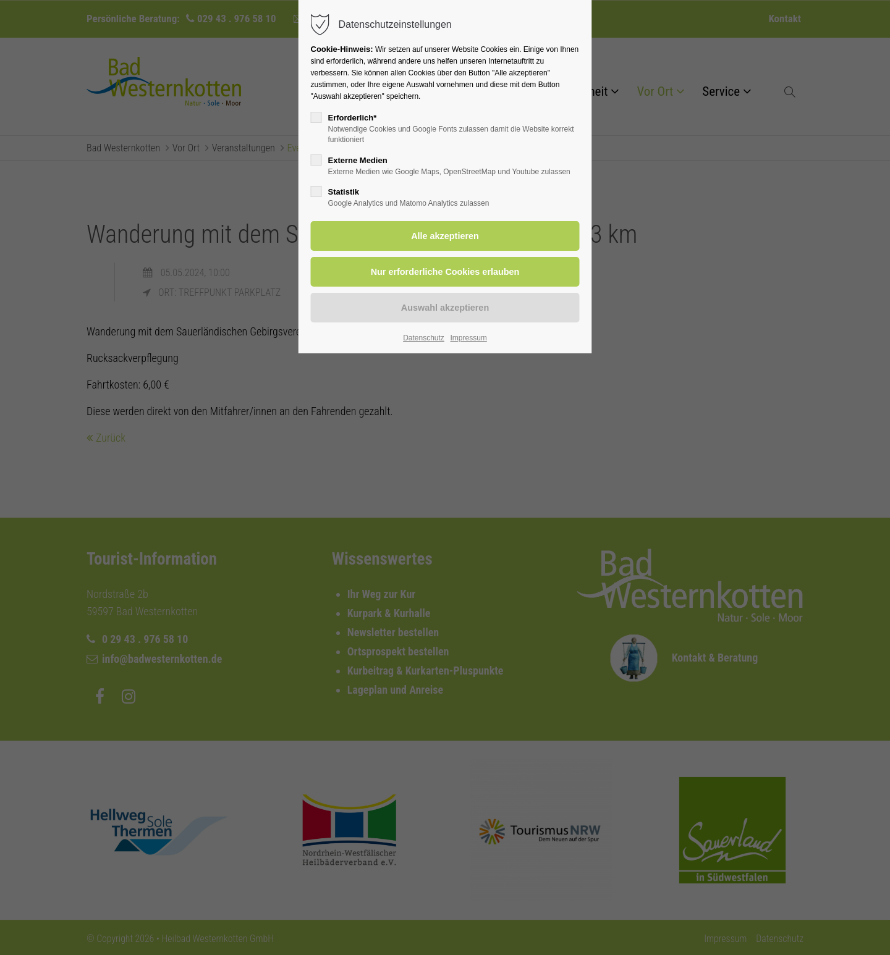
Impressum (468, 338)
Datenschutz (423, 338)
